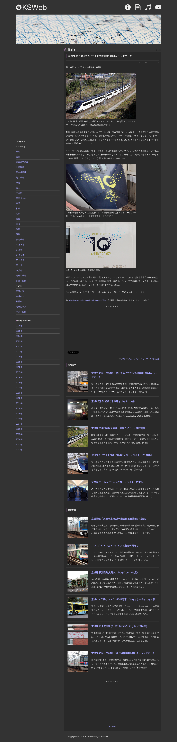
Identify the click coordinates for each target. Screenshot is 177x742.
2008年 (19, 418)
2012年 (19, 398)
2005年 (19, 434)
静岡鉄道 (20, 239)
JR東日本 (20, 244)
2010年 (19, 408)
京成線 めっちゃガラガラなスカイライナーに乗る (117, 482)
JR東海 (19, 250)
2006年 (19, 429)
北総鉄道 (20, 167)
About (128, 8)
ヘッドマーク (146, 359)
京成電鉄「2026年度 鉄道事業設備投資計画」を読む (118, 518)
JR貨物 (19, 270)
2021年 (19, 351)
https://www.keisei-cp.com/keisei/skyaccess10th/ (87, 300)
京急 (18, 157)
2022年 (19, 346)
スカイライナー (134, 359)
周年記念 (155, 359)
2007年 (19, 424)
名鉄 (18, 213)
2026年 (19, 326)
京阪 (18, 219)
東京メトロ (21, 198)
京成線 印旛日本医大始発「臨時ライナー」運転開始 (118, 428)
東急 (18, 182)
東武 (18, 203)
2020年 (19, 357)
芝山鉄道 (20, 177)
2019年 (19, 362)
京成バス (20, 296)
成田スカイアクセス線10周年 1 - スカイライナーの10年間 (121, 455)
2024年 (19, 336)
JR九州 (19, 265)
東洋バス (20, 291)
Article (138, 8)
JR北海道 (20, 260)
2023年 (19, 341)
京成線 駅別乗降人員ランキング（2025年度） (115, 572)
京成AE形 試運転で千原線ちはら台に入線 (113, 401)
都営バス (20, 301)
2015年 (19, 382)
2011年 (19, 403)
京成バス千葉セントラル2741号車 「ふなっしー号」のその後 (123, 599)
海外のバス (21, 306)
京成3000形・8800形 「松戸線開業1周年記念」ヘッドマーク (123, 653)
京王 (18, 188)
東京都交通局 (22, 162)
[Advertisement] (38, 91)
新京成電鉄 (21, 172)
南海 (18, 224)
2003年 (19, 444)
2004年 (19, 439)
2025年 (19, 331)
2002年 (19, 449)
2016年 (19, 377)
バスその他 (21, 312)
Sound (148, 8)
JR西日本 (20, 255)
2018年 (19, 367)
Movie (158, 8)
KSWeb (31, 7)
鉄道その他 (21, 281)
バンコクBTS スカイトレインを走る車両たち (114, 545)
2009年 (19, 413)
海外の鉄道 (21, 275)
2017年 (19, 372)
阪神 (18, 234)
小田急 (19, 193)
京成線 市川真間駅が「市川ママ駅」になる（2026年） (119, 626)
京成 (123, 359)
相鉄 (18, 208)
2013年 (19, 393)
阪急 (18, 229)
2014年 (19, 387)
